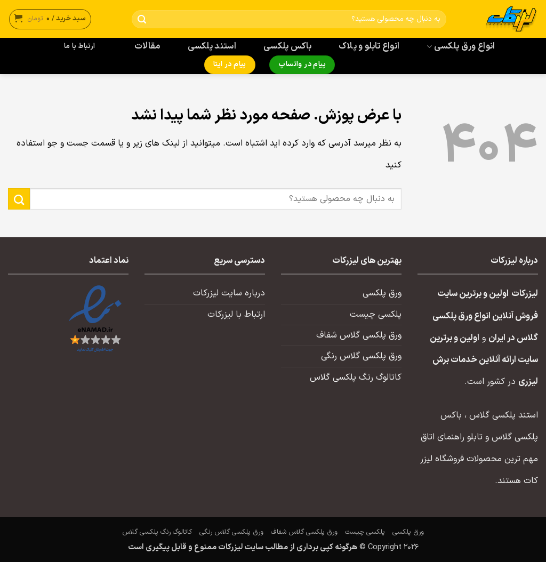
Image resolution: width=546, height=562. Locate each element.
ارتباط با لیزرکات (236, 314)
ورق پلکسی (382, 293)
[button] (50, 19)
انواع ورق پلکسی (461, 46)
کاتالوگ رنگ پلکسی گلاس (356, 377)
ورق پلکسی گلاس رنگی (361, 356)
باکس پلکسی (287, 46)
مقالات (147, 46)
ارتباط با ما (79, 46)
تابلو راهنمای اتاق (452, 437)
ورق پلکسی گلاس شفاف (359, 335)
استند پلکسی (212, 46)
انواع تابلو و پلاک (369, 46)
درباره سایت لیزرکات (229, 293)
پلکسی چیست (376, 314)
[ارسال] (142, 19)
